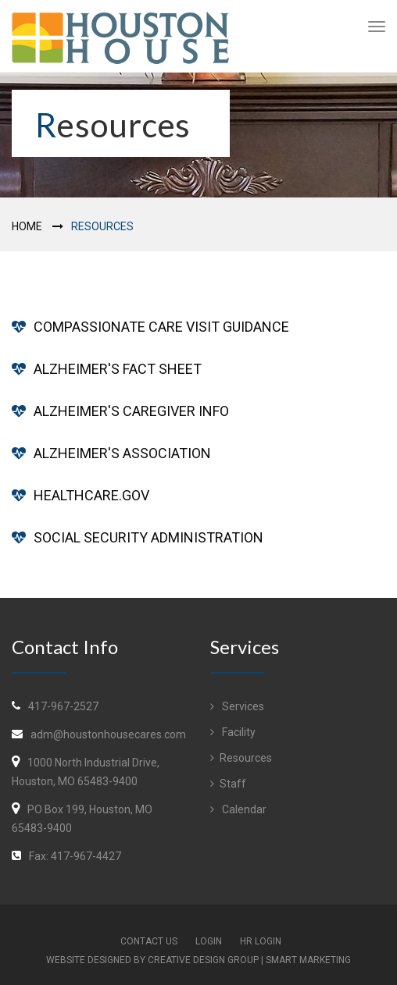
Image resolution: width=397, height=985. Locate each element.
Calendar (238, 809)
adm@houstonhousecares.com (108, 734)
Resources (241, 758)
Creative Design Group (203, 960)
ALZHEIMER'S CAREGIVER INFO (131, 411)
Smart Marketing (308, 960)
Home (27, 226)
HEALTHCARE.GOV (91, 495)
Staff (228, 783)
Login (208, 941)
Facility (233, 732)
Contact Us (148, 941)
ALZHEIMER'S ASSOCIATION (122, 453)
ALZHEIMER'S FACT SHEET (118, 369)
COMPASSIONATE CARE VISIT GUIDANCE (161, 326)
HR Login (260, 941)
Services (237, 706)
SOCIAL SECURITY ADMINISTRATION (148, 537)
